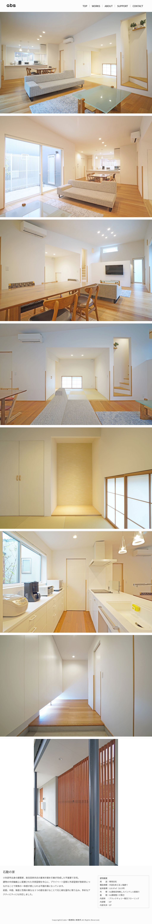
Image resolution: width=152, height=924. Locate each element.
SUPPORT (122, 6)
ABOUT (109, 6)
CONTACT (138, 6)
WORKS (96, 6)
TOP (85, 6)
